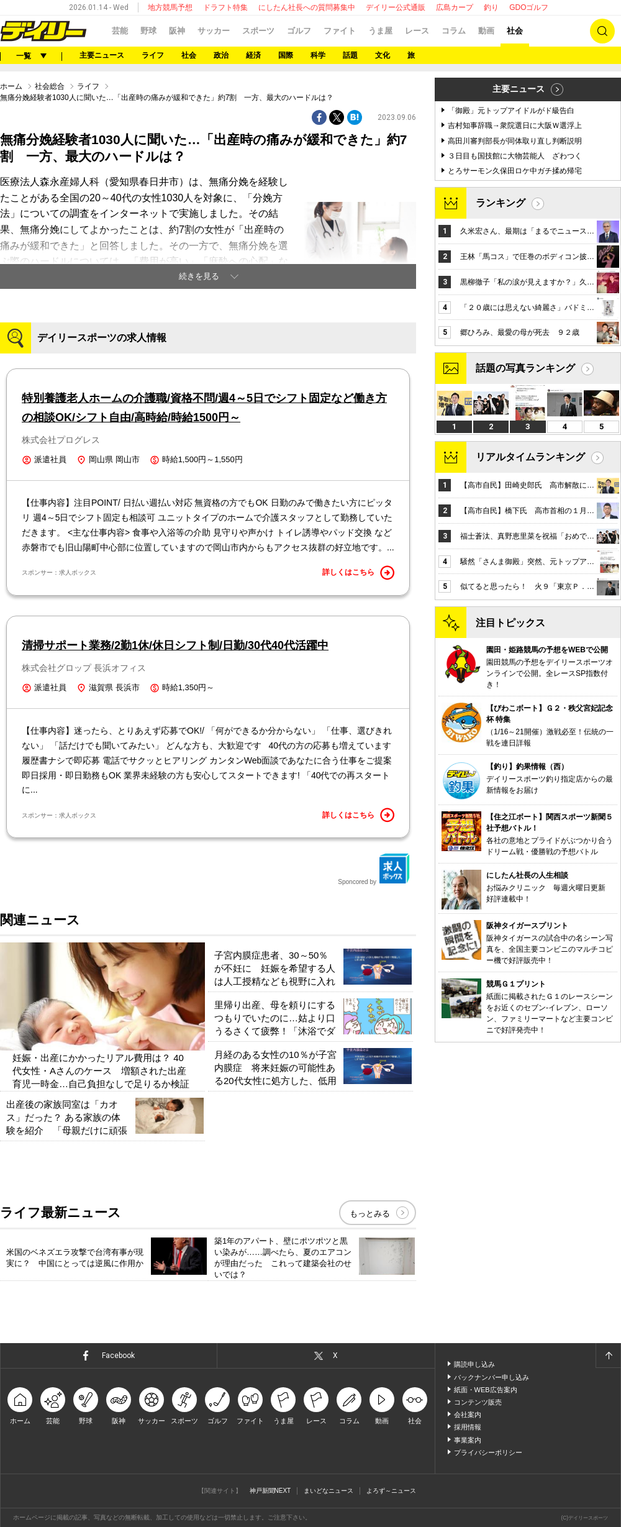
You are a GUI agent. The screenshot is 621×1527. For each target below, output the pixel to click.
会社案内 (467, 1414)
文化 (382, 55)
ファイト (340, 30)
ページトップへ (608, 1355)
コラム (454, 30)
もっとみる (370, 1213)
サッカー (213, 30)
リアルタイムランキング (530, 457)
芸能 (120, 30)
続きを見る (199, 276)
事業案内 (467, 1440)
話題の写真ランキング (525, 368)
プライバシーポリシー (488, 1452)
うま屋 (380, 30)
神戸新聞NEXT (270, 1490)
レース (417, 30)
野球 (148, 30)
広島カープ (454, 7)
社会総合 (50, 86)
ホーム (11, 86)
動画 (486, 30)
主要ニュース (101, 55)
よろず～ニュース (391, 1490)
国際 (285, 55)
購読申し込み (474, 1364)
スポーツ (258, 30)
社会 (515, 30)
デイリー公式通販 (395, 7)
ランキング (500, 203)
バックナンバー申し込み (491, 1377)
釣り (491, 7)
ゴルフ (299, 30)
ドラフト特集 (225, 7)
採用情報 (467, 1427)
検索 (602, 31)
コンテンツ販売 (478, 1402)
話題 (350, 55)
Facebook (118, 1355)
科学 (317, 55)
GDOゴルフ (528, 7)
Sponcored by (374, 869)
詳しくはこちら (358, 572)
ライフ (153, 55)
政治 (221, 55)
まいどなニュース (328, 1490)
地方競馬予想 (170, 7)
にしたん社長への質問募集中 (306, 7)
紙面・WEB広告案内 (485, 1389)
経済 (253, 55)
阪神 (177, 30)
